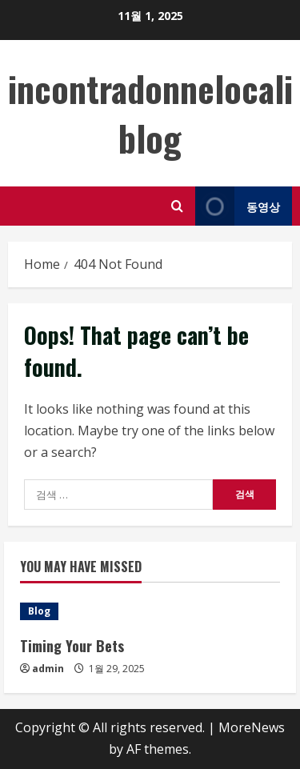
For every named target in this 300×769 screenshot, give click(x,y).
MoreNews (251, 727)
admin (48, 668)
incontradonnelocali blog (150, 113)
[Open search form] (177, 206)
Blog (39, 611)
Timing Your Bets (72, 645)
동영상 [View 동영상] (237, 206)
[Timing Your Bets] (150, 611)
